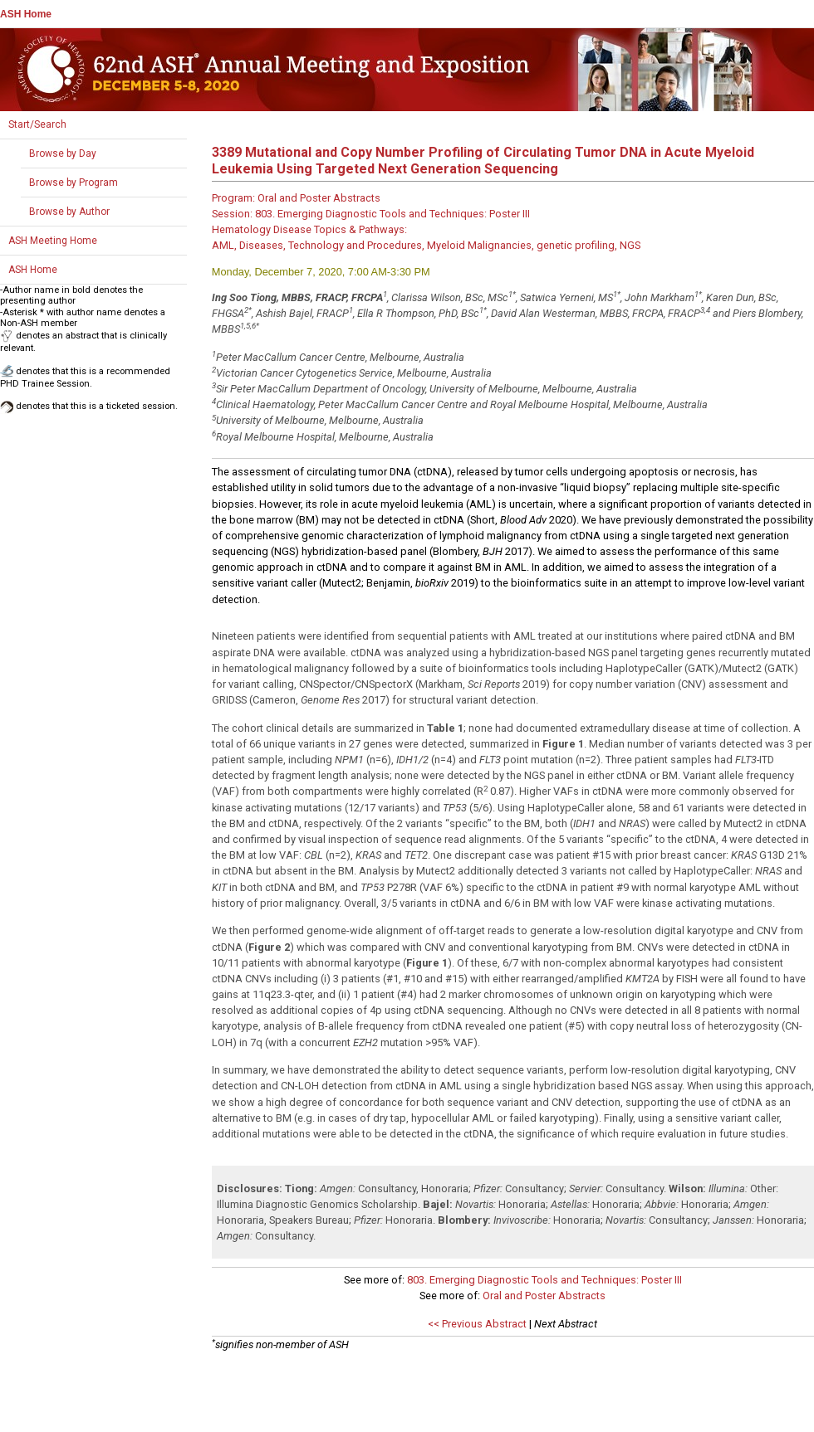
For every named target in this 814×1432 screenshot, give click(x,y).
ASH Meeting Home (52, 240)
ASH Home (25, 14)
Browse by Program (73, 182)
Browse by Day (62, 153)
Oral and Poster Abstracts (544, 1295)
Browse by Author (69, 211)
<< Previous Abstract (477, 1324)
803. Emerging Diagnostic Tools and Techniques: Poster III (544, 1280)
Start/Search (37, 124)
